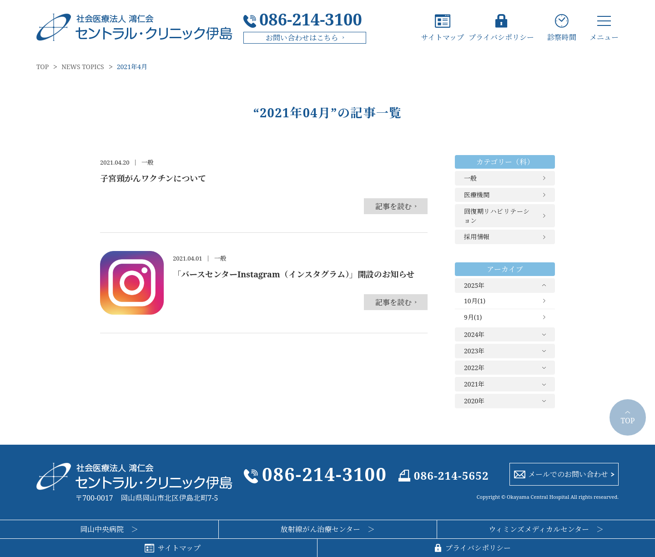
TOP (42, 67)
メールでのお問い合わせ (568, 474)
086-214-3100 (310, 19)
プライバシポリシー (501, 36)
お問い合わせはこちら (302, 38)
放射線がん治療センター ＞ (328, 529)
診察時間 (561, 36)
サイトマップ (442, 36)
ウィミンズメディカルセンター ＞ (546, 529)
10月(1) (474, 300)
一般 (470, 178)
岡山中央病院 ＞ (109, 529)
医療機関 (476, 195)
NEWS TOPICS (82, 67)
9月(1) (473, 317)
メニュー (604, 36)
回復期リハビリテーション (496, 216)
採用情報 (476, 236)
